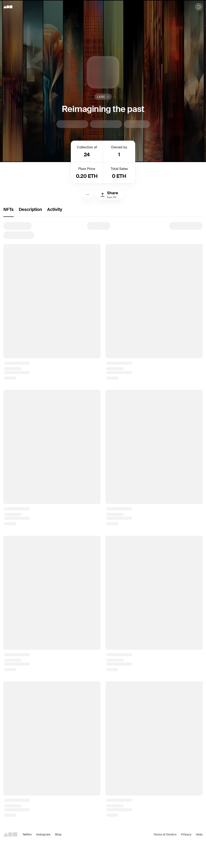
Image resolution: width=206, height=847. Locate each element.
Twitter (27, 834)
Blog (58, 834)
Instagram (43, 834)
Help (199, 834)
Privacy (186, 834)
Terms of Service (165, 834)
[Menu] (88, 194)
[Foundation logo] (7, 6)
